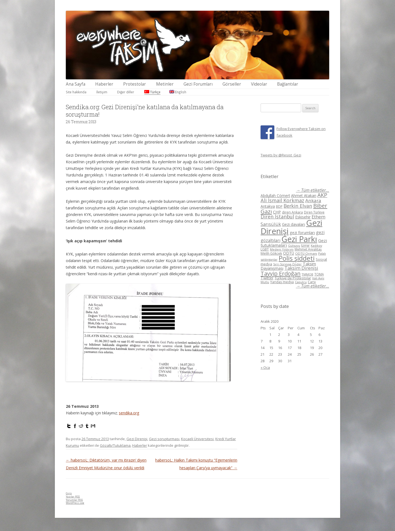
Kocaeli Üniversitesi (197, 438)
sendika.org (129, 412)
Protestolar (134, 84)
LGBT (265, 249)
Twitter (267, 277)
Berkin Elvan (298, 206)
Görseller (231, 84)
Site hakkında (76, 92)
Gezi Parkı (299, 239)
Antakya (268, 206)
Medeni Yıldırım (282, 249)
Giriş (69, 493)
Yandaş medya (282, 282)
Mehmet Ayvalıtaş (308, 249)
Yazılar (73, 496)
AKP (322, 195)
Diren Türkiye (314, 212)
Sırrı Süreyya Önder (287, 264)
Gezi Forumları (198, 84)
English (177, 92)
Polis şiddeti (297, 258)
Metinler (165, 84)
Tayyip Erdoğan (281, 273)
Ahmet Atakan (303, 195)
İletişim (101, 92)
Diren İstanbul (277, 216)
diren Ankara (292, 212)
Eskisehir (303, 217)
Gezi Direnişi (136, 438)
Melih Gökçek (271, 253)
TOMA (319, 274)
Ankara (313, 200)
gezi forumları (302, 232)
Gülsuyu (294, 245)
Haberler (104, 84)
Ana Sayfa (75, 84)
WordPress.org (75, 503)
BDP (279, 206)
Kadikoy (316, 245)
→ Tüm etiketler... (312, 190)
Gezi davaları (293, 224)
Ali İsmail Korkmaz (282, 200)
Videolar (259, 84)
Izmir (305, 245)
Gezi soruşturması (164, 438)
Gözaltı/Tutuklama (115, 445)
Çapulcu (301, 282)
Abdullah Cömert (275, 195)
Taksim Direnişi (301, 268)
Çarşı (312, 281)
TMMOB (307, 274)
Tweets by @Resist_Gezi (281, 155)
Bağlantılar (287, 84)
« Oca (265, 367)
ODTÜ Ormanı (306, 253)
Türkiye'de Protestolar (293, 278)
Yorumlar (74, 500)
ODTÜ (288, 253)
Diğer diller (125, 92)
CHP (277, 212)
